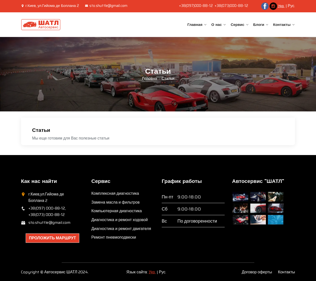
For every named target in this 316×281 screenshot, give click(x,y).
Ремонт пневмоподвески (113, 237)
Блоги (258, 24)
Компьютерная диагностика (116, 211)
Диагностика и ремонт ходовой (119, 220)
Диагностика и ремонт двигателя (121, 229)
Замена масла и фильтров (115, 202)
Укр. (281, 6)
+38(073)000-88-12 (231, 6)
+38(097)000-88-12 (196, 6)
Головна (149, 78)
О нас (216, 24)
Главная (194, 24)
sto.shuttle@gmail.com (106, 6)
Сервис (237, 24)
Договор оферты (257, 272)
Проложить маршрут (52, 238)
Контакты (282, 24)
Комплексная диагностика (115, 193)
